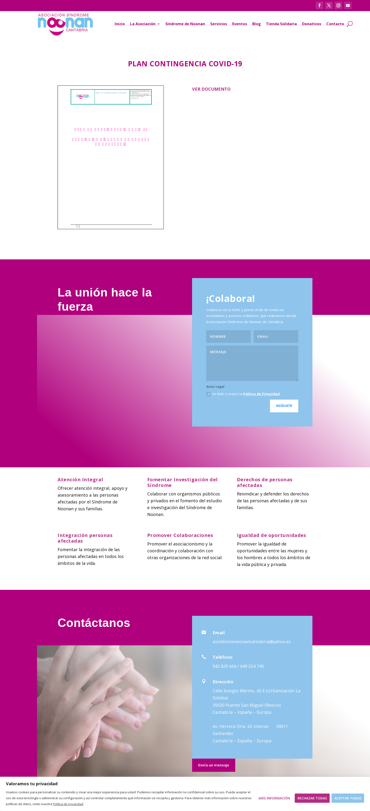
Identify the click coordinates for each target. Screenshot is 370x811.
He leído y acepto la (243, 394)
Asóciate (284, 406)
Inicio (120, 23)
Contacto (335, 23)
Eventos (239, 23)
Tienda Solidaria (281, 23)
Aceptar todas (347, 798)
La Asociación (143, 23)
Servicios (218, 23)
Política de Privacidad (261, 394)
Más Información (274, 798)
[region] (185, 794)
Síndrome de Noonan (185, 23)
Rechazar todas (312, 798)
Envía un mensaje (213, 765)
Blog (256, 23)
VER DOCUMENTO (211, 89)
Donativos (311, 23)
